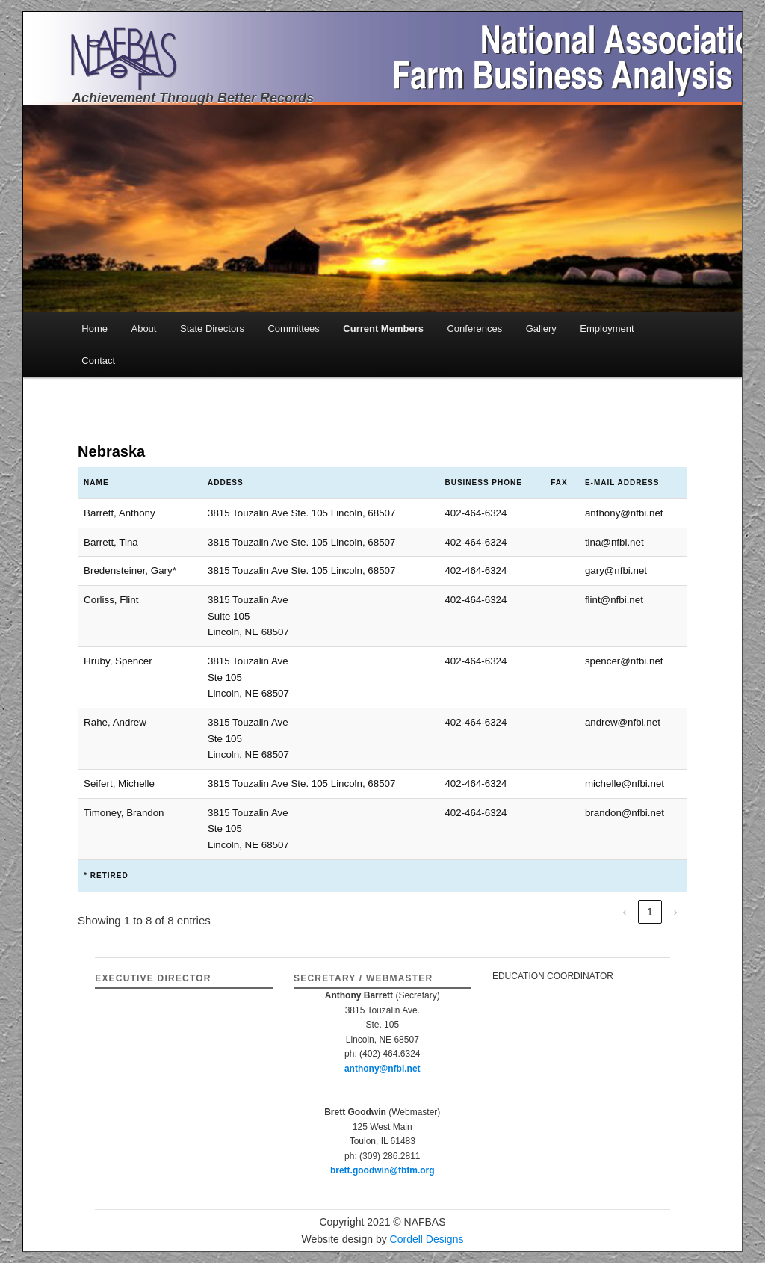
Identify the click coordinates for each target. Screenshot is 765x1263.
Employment (607, 328)
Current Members (383, 328)
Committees (293, 328)
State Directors (212, 328)
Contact (98, 360)
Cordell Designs (427, 1239)
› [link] (675, 911)
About (143, 328)
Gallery (541, 328)
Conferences (474, 328)
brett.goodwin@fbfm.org (382, 1170)
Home (94, 328)
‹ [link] (624, 911)
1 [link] (650, 911)
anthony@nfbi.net (382, 1068)
